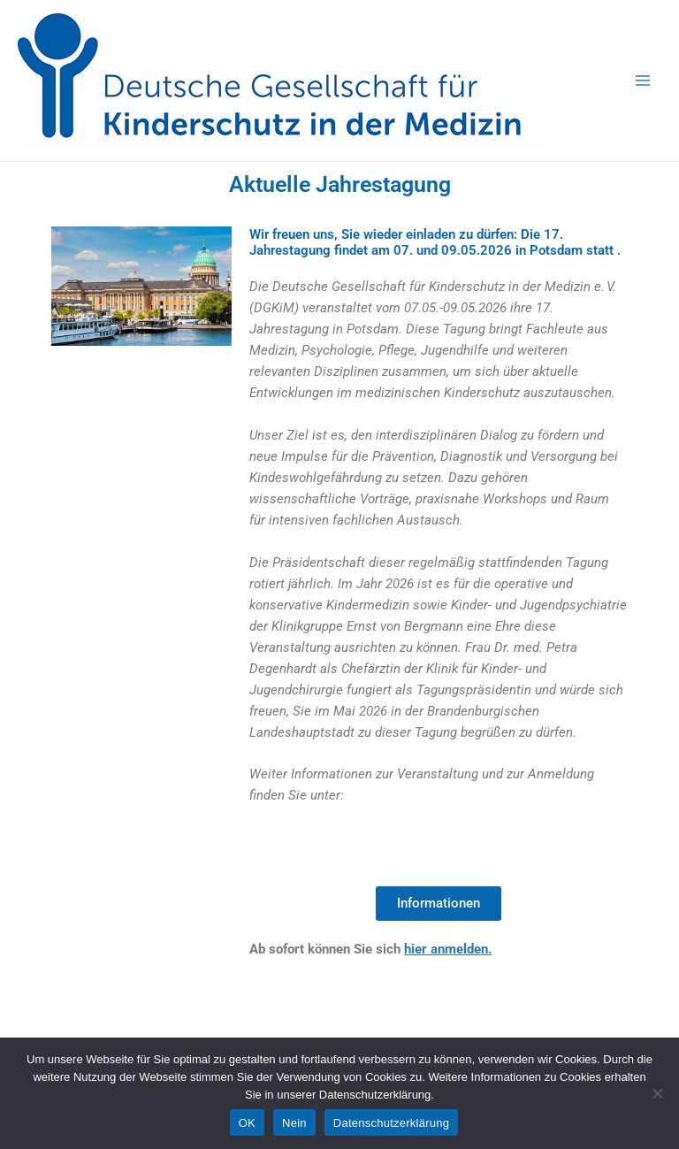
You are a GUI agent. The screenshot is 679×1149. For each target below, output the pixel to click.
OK (247, 1123)
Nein (294, 1123)
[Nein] (657, 1093)
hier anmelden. (448, 949)
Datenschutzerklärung (391, 1123)
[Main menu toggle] (642, 80)
